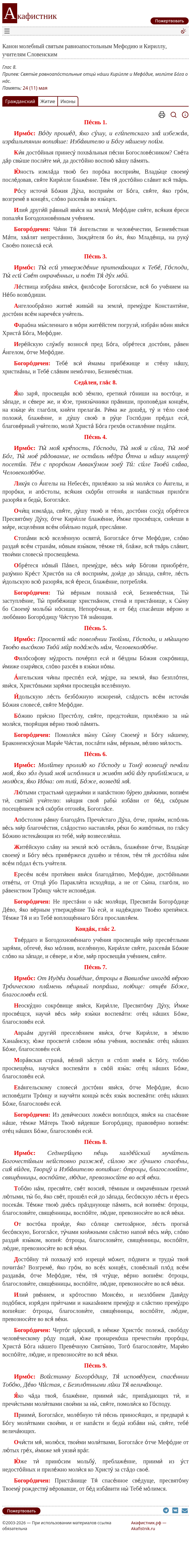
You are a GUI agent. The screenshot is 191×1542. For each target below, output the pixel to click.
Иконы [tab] (67, 101)
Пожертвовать (21, 1511)
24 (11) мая (35, 88)
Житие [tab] (47, 101)
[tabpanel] (95, 802)
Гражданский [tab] (20, 101)
